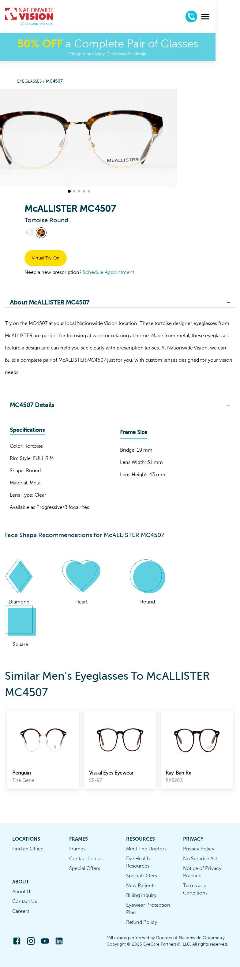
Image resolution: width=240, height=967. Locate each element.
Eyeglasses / (31, 81)
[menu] (229, 16)
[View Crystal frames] (29, 232)
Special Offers (84, 868)
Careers (20, 911)
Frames (77, 849)
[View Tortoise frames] (41, 232)
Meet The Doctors (146, 849)
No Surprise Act (200, 858)
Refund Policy (141, 922)
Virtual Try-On (45, 258)
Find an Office (27, 849)
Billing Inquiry (141, 895)
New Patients (141, 885)
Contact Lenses (86, 858)
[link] (43, 750)
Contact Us (24, 901)
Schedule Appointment (108, 272)
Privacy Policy (198, 849)
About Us (22, 891)
